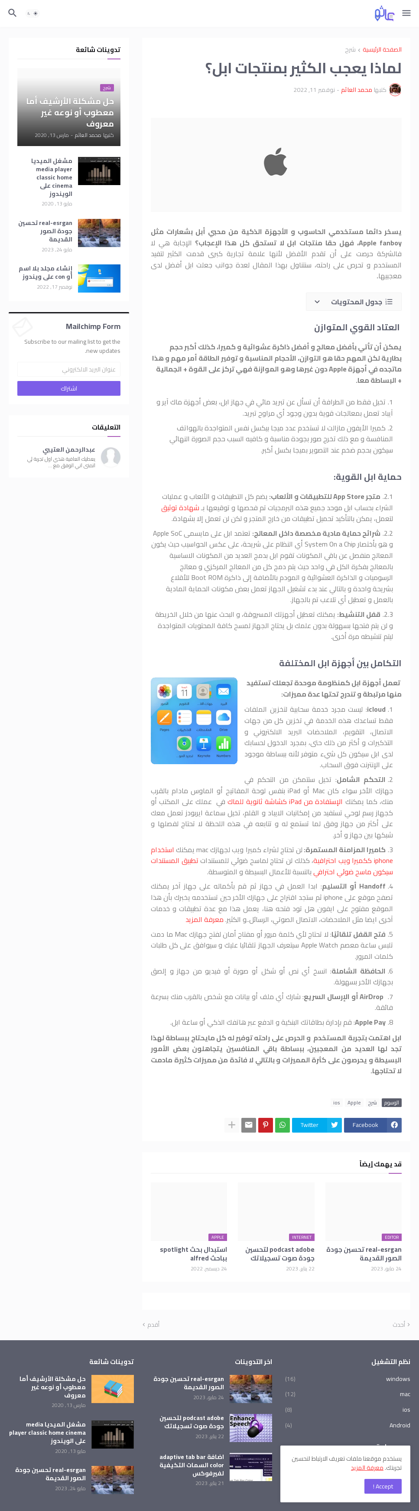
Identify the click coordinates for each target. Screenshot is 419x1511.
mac (347, 1394)
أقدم (153, 1325)
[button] (407, 13)
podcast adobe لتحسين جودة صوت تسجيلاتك (280, 1254)
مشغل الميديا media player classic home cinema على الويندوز (51, 177)
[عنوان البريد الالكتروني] (68, 369)
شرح (350, 50)
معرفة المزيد (204, 919)
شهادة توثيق (180, 507)
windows (347, 1379)
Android (347, 1425)
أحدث (399, 1325)
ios (336, 1102)
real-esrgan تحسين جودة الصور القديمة (364, 1254)
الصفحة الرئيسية (382, 50)
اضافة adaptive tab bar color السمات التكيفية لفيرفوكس (191, 1465)
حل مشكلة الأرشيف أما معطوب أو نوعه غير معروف (52, 1387)
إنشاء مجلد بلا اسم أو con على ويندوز (45, 272)
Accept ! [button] (383, 1486)
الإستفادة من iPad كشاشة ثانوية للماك (285, 801)
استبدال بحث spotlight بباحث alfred (193, 1254)
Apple (354, 1102)
